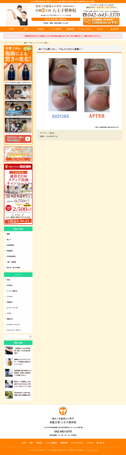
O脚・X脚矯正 (11, 262)
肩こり (9, 240)
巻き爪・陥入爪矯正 (13, 268)
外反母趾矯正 (11, 256)
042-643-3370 (63, 431)
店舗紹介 (10, 302)
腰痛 (8, 234)
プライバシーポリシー (14, 330)
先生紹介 (41, 29)
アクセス (100, 29)
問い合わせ (115, 29)
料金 (26, 29)
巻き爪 (52, 133)
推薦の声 (10, 319)
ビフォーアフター (85, 29)
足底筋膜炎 (10, 245)
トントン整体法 (55, 29)
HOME (11, 29)
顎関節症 (10, 251)
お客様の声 (70, 29)
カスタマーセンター (13, 325)
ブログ (9, 313)
